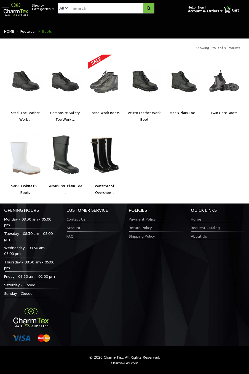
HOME (9, 31)
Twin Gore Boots (223, 113)
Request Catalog (205, 227)
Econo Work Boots (105, 113)
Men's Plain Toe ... (184, 113)
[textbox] (111, 8)
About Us (199, 236)
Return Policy (140, 227)
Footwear (28, 31)
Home (196, 219)
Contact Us (75, 219)
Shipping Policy (142, 236)
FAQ (70, 236)
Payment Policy (142, 219)
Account (73, 227)
